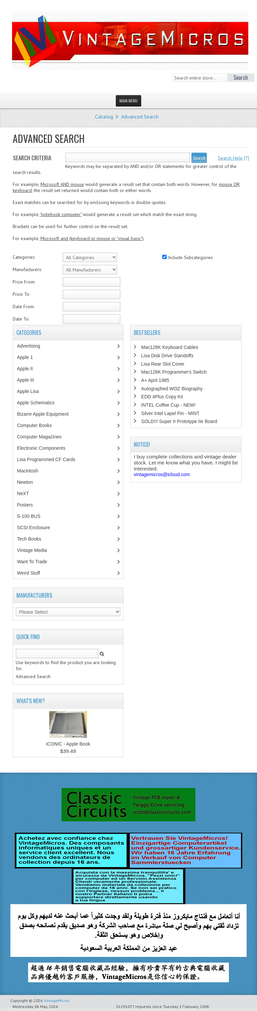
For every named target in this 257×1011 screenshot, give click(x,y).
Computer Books (39, 425)
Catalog (104, 116)
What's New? (30, 701)
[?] (233, 158)
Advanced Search (140, 116)
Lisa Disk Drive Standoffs (167, 355)
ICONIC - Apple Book (68, 744)
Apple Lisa (33, 391)
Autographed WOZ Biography (172, 388)
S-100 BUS (32, 516)
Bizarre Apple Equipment (46, 414)
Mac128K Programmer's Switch (174, 372)
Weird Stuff (32, 573)
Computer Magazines (44, 436)
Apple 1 (28, 357)
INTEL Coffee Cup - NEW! (168, 405)
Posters (28, 505)
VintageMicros (57, 1000)
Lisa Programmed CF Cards (49, 459)
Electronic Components (45, 448)
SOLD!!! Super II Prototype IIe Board (179, 421)
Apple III (29, 380)
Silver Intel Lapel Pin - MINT (170, 413)
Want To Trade (32, 561)
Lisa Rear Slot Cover (162, 364)
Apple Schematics (39, 402)
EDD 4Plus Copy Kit (162, 396)
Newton (25, 482)
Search (199, 157)
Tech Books (34, 539)
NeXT (23, 493)
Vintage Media (35, 550)
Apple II (28, 368)
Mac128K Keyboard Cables (169, 347)
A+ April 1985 (155, 380)
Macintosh (31, 470)
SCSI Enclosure (37, 527)
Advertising (32, 346)
